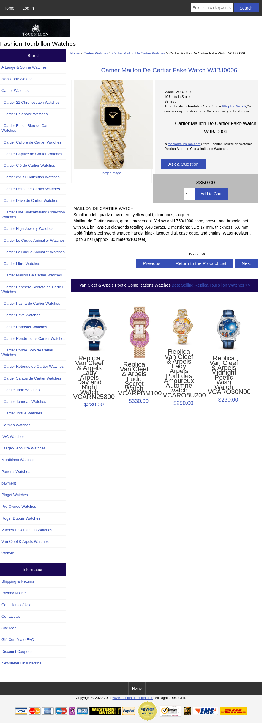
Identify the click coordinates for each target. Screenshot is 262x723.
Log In (28, 8)
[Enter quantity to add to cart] (189, 194)
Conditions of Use (16, 605)
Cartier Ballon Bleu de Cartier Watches (27, 128)
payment (8, 483)
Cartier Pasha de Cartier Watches (30, 303)
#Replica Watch (234, 106)
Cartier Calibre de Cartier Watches (31, 142)
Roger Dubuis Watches (20, 518)
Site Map (8, 628)
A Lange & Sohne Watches (24, 67)
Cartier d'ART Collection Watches (30, 177)
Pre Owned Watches (18, 506)
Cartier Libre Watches (20, 263)
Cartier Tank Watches (20, 390)
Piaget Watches (14, 495)
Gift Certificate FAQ (17, 639)
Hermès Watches (15, 425)
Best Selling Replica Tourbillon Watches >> (210, 285)
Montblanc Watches (18, 460)
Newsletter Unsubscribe (21, 663)
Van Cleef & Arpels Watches (25, 541)
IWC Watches (12, 436)
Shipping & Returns (17, 581)
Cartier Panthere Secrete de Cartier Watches (32, 289)
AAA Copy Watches (17, 79)
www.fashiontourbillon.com (133, 698)
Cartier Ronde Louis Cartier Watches (33, 338)
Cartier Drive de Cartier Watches (29, 200)
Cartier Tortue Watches (21, 413)
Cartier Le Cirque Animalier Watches (33, 240)
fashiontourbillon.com (184, 144)
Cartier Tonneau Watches (23, 401)
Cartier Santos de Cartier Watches (31, 378)
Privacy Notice (13, 593)
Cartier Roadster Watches (24, 327)
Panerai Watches (15, 471)
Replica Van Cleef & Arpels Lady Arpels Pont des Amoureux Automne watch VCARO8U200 (179, 373)
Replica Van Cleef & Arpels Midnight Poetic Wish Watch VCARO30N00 (224, 375)
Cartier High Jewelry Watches (27, 228)
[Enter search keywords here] (212, 7)
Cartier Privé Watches (20, 315)
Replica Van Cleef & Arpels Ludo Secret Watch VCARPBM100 (134, 379)
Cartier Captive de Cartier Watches (31, 154)
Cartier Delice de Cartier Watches (30, 189)
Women (8, 553)
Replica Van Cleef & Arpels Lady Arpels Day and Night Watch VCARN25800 (89, 377)
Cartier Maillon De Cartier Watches (138, 53)
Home (8, 8)
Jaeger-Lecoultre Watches (23, 448)
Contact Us (10, 616)
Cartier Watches (95, 53)
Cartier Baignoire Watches (24, 114)
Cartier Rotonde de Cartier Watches (32, 366)
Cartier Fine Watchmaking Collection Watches (33, 214)
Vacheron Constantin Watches (26, 530)
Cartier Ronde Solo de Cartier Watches (27, 352)
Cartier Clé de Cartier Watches (28, 165)
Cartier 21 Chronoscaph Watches (30, 102)
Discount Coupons (16, 651)
